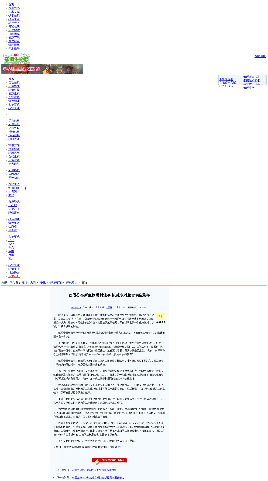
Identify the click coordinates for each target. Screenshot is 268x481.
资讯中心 (14, 8)
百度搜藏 (112, 447)
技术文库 (14, 11)
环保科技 (14, 89)
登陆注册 (260, 56)
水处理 (12, 205)
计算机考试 (226, 86)
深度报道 (14, 149)
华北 (11, 240)
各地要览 (14, 104)
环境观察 (14, 160)
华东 (11, 247)
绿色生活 (14, 19)
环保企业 (14, 268)
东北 (11, 244)
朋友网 (94, 447)
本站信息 (14, 135)
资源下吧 (14, 37)
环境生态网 (29, 282)
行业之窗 (14, 108)
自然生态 (14, 156)
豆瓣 (87, 447)
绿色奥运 (14, 222)
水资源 (12, 191)
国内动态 (14, 174)
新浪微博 (69, 447)
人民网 (109, 307)
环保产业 (14, 209)
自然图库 (14, 33)
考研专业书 (226, 79)
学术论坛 (14, 48)
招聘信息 (14, 131)
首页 (11, 4)
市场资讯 (14, 201)
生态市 (12, 230)
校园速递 (14, 139)
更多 (120, 447)
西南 (11, 255)
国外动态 (14, 177)
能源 (11, 195)
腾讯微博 (79, 447)
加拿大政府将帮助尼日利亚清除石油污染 (94, 470)
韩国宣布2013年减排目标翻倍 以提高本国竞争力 (98, 477)
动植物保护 (15, 187)
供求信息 (14, 15)
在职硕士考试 (227, 82)
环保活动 (14, 124)
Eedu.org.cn (76, 307)
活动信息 (14, 82)
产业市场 (14, 97)
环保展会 (14, 212)
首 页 (11, 78)
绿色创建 (14, 100)
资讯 (43, 282)
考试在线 (14, 26)
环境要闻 (14, 86)
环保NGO (14, 30)
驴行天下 (14, 22)
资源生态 (14, 93)
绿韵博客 (14, 44)
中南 (11, 251)
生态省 (12, 226)
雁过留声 (14, 41)
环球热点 (14, 152)
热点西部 (14, 163)
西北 (11, 258)
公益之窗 (14, 128)
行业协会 (14, 272)
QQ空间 (102, 447)
